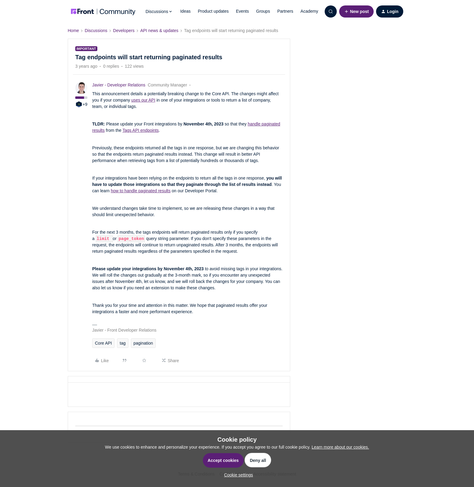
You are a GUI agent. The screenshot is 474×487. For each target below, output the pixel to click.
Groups (263, 11)
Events (242, 11)
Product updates (213, 11)
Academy (309, 11)
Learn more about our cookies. (340, 447)
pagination (143, 343)
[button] (356, 11)
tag (122, 343)
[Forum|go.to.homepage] (103, 11)
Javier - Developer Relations (118, 85)
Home (73, 30)
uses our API (143, 100)
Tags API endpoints (140, 130)
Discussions (96, 30)
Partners (285, 11)
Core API (103, 343)
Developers (124, 30)
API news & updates (159, 30)
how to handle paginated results (140, 190)
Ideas (185, 11)
